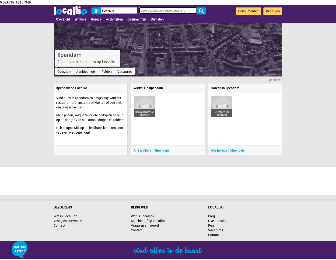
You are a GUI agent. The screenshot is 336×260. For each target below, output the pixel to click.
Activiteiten (114, 19)
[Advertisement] (168, 179)
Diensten (157, 19)
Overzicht (63, 19)
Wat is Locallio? (65, 216)
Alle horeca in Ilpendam (228, 150)
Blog (211, 216)
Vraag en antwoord (68, 220)
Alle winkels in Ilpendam (151, 150)
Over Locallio (218, 220)
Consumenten (248, 11)
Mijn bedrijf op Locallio (148, 220)
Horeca (96, 19)
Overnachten (136, 19)
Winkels (80, 19)
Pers (211, 225)
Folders (107, 71)
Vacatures (124, 71)
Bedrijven (273, 11)
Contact (59, 225)
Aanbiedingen (86, 71)
